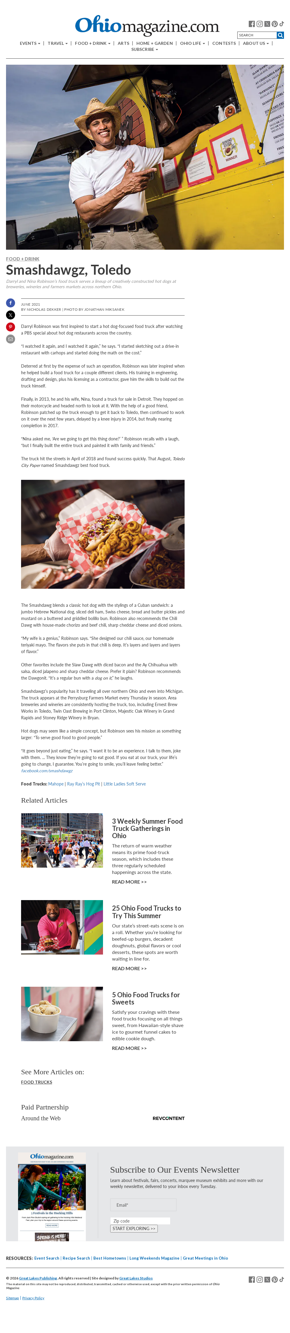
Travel (58, 43)
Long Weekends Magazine (154, 1258)
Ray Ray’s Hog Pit (83, 783)
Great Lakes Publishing (38, 1278)
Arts (123, 43)
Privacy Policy (33, 1298)
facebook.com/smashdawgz (46, 770)
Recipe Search (76, 1258)
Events (30, 43)
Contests (224, 43)
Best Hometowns (109, 1258)
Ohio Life (192, 43)
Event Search (46, 1258)
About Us (256, 43)
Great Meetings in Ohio (205, 1258)
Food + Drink (93, 43)
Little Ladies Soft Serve (125, 783)
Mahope (56, 783)
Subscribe (144, 49)
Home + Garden (154, 43)
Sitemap (12, 1298)
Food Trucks (36, 1082)
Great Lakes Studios (136, 1278)
